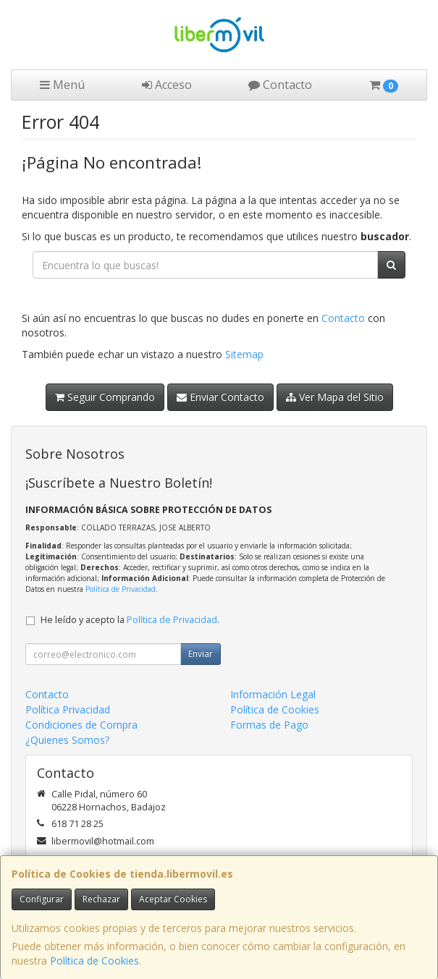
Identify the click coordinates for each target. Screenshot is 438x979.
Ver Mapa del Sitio (335, 397)
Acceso (167, 85)
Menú (62, 85)
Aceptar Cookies (173, 899)
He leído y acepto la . (130, 620)
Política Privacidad (67, 709)
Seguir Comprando (105, 397)
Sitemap (244, 354)
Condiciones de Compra (81, 725)
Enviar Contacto (220, 397)
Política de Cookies (94, 960)
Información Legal (273, 694)
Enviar (200, 654)
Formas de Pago (269, 725)
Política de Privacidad (120, 589)
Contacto (280, 85)
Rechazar (101, 899)
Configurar (42, 899)
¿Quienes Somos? (67, 740)
